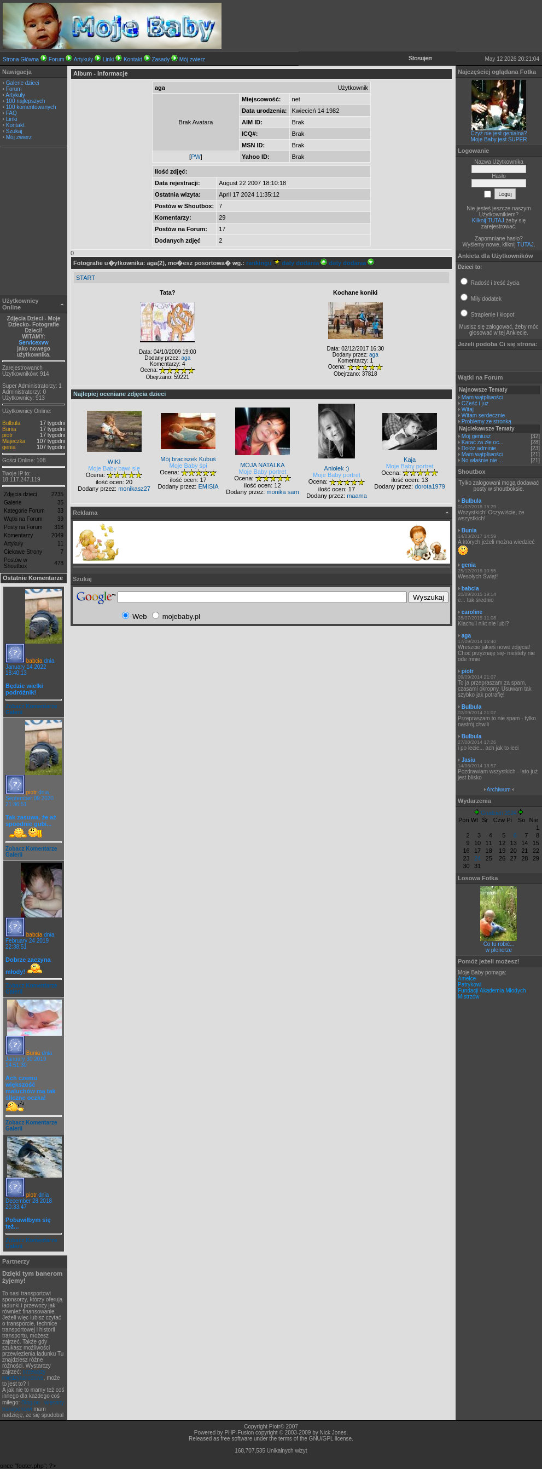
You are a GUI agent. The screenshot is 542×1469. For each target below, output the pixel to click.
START (85, 277)
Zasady (160, 59)
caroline (472, 612)
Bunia (9, 429)
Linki (108, 59)
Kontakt (133, 59)
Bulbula (11, 423)
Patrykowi (469, 985)
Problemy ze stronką (486, 421)
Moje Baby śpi (188, 465)
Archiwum (499, 790)
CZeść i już (475, 403)
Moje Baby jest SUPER (499, 139)
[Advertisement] (34, 222)
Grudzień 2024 (499, 813)
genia (8, 447)
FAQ (11, 113)
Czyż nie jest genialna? (499, 133)
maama (357, 495)
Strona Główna (21, 59)
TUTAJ (525, 245)
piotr (7, 435)
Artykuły (84, 59)
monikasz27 (134, 488)
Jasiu (469, 760)
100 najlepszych (25, 101)
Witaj (468, 409)
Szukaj (14, 131)
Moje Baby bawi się (114, 468)
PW (196, 156)
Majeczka (13, 441)
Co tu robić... (499, 944)
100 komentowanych (31, 107)
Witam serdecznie (483, 415)
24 (477, 858)
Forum (57, 59)
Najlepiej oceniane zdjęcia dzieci (119, 394)
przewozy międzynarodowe (23, 1375)
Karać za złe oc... (483, 442)
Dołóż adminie (479, 448)
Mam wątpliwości (482, 397)
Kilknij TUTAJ (488, 220)
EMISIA (208, 486)
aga (186, 358)
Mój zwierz (192, 59)
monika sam (282, 492)
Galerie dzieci (22, 83)
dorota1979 (430, 486)
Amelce (467, 978)
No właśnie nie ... (482, 460)
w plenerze (499, 950)
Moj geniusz (476, 436)
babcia (34, 661)
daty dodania (305, 263)
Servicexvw (34, 343)
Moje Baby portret (263, 471)
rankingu (263, 263)
